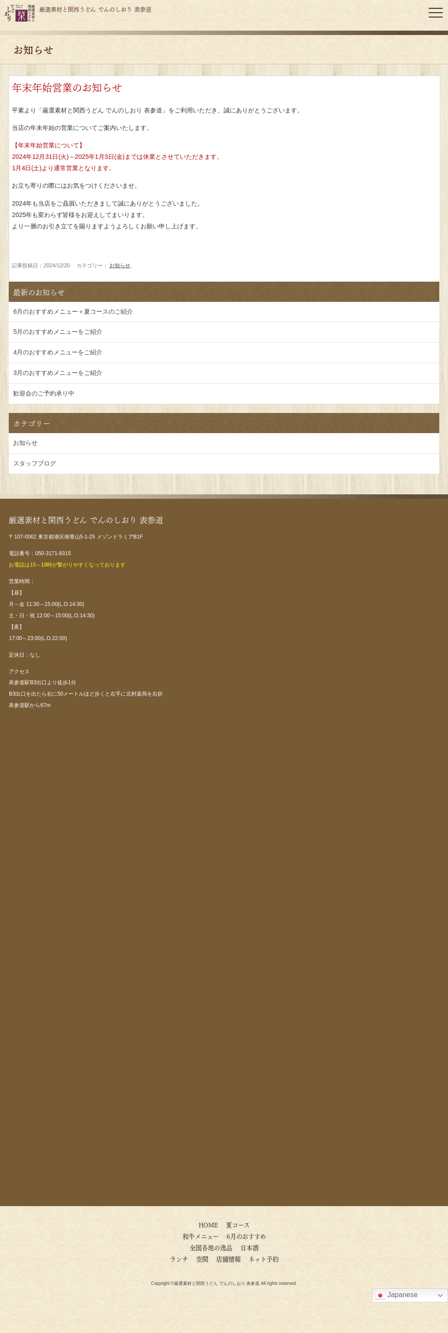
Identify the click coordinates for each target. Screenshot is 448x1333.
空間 (202, 1258)
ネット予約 (263, 1258)
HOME (208, 1224)
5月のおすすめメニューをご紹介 (57, 331)
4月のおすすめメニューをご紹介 (57, 352)
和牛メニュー (200, 1236)
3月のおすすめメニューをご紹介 (57, 372)
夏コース (238, 1224)
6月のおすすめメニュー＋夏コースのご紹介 (73, 311)
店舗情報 (228, 1258)
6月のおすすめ (249, 1236)
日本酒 (249, 1247)
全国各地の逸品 (210, 1247)
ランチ (179, 1258)
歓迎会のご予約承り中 (43, 393)
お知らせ (119, 265)
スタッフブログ (34, 463)
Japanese (396, 1295)
